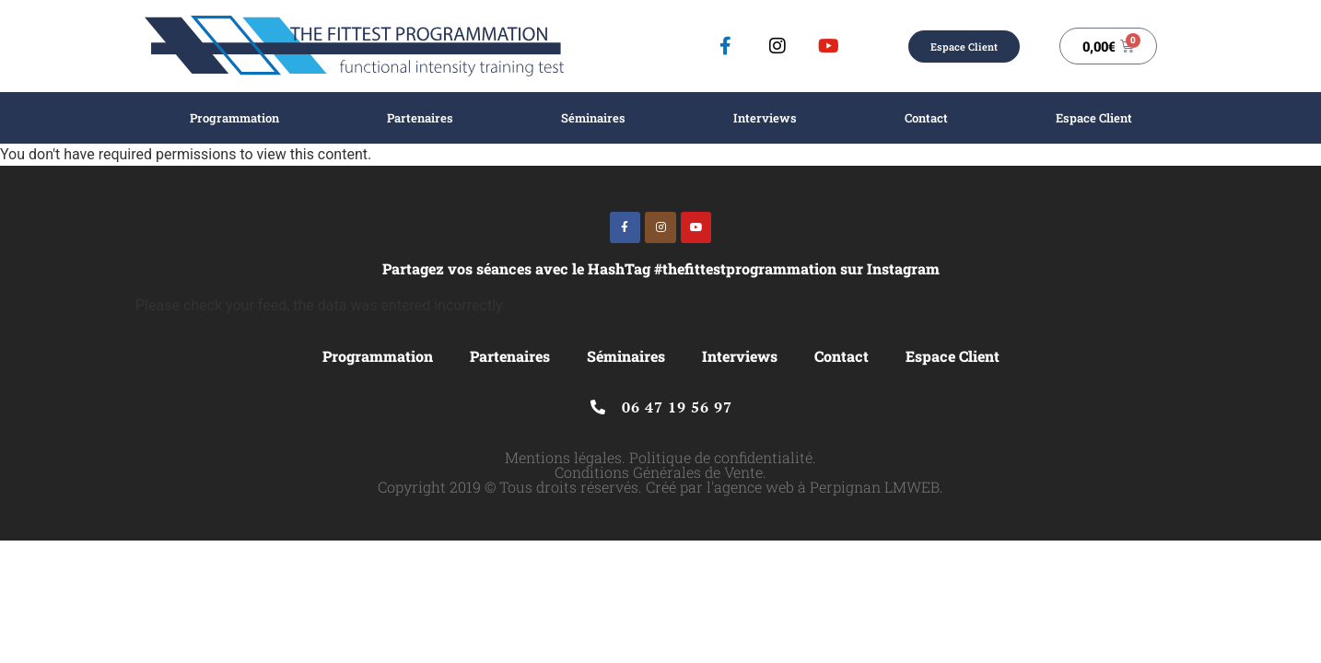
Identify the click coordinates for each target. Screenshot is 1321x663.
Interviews (765, 118)
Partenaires (420, 118)
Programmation (234, 118)
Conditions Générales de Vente (659, 472)
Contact (926, 118)
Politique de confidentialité (720, 457)
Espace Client (1094, 118)
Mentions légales (563, 457)
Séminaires (593, 118)
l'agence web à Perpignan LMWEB (823, 486)
